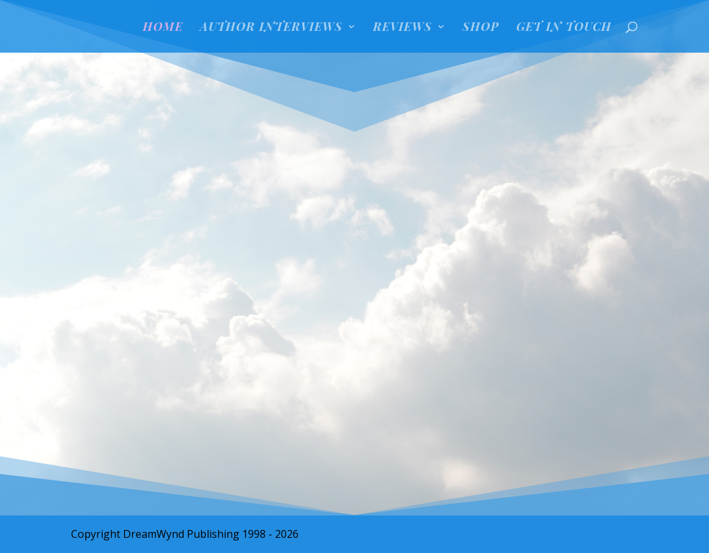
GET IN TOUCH (564, 28)
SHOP (480, 28)
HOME (163, 28)
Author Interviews (271, 28)
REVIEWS (402, 28)
